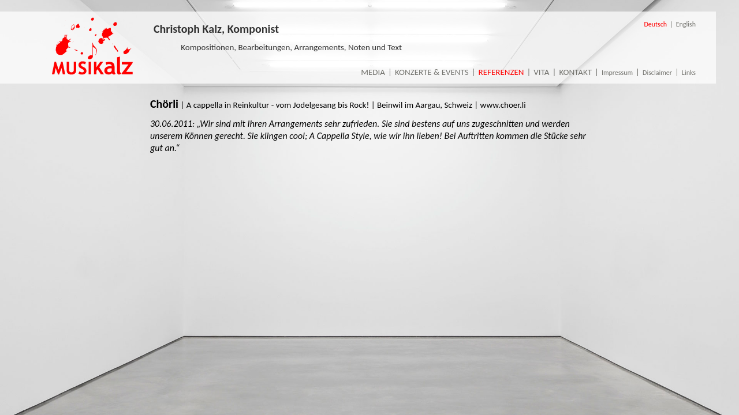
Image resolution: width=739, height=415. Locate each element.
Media (373, 72)
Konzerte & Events (432, 72)
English (686, 24)
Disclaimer (657, 73)
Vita (541, 72)
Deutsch (655, 24)
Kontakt (575, 72)
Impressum (617, 73)
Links (689, 73)
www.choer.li (503, 105)
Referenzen (501, 72)
